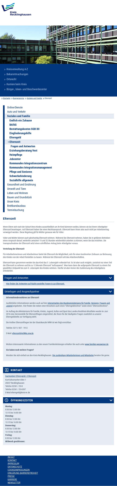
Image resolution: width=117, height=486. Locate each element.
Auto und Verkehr (16, 111)
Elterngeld (15, 137)
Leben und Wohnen (17, 193)
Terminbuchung (15, 210)
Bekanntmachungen (17, 74)
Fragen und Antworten (23, 146)
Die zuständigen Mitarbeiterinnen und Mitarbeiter (73, 355)
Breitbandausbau (16, 205)
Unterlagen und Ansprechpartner (22, 291)
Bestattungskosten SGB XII (24, 129)
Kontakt (16, 370)
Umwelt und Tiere (16, 188)
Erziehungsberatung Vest (23, 150)
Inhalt (11, 457)
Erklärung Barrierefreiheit (23, 473)
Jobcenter (15, 159)
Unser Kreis (13, 201)
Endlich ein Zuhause (20, 120)
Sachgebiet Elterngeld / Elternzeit (20, 376)
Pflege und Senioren (20, 171)
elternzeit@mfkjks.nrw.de (23, 333)
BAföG (13, 124)
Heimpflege (15, 154)
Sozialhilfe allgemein (21, 180)
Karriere (12, 479)
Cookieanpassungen (19, 470)
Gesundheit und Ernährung (21, 184)
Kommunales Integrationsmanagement (30, 167)
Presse (11, 476)
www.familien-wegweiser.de (96, 344)
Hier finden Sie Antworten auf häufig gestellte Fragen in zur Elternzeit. (35, 283)
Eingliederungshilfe (20, 133)
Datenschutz (15, 467)
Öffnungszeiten (22, 400)
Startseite (6, 98)
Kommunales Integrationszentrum (28, 163)
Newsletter (14, 482)
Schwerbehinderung (20, 176)
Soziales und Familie (34, 98)
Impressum (13, 463)
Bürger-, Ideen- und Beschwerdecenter (27, 89)
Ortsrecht (11, 79)
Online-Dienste (15, 107)
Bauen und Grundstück (19, 197)
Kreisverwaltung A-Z (17, 69)
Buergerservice (18, 98)
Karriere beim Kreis (17, 84)
